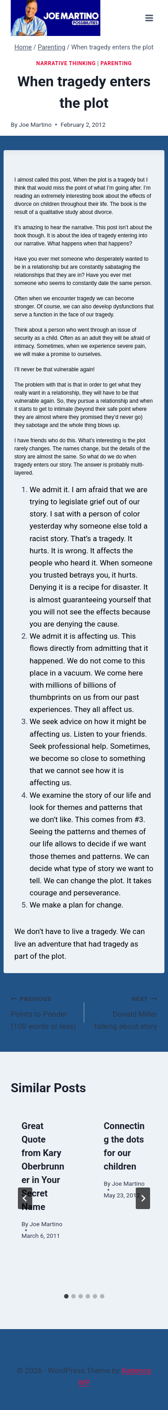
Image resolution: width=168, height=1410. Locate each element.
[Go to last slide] (25, 1198)
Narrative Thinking (66, 63)
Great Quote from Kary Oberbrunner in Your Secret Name (43, 1166)
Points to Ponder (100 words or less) (44, 1011)
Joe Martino (35, 124)
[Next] (143, 1198)
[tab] (66, 1296)
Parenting (116, 63)
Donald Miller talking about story (125, 1011)
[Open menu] (149, 18)
